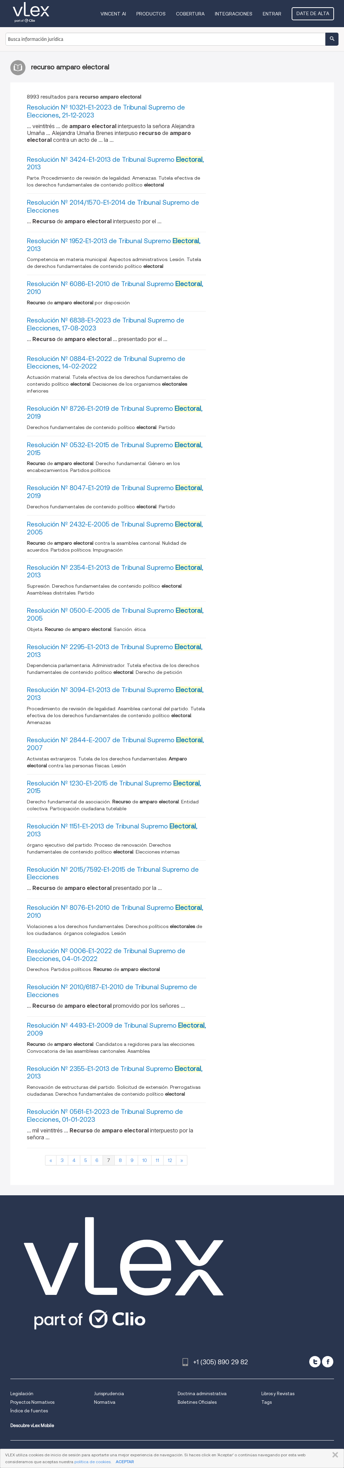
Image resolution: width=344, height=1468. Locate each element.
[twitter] (315, 1361)
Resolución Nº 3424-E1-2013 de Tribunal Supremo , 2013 (115, 163)
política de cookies (92, 1461)
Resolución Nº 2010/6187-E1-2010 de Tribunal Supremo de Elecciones (112, 990)
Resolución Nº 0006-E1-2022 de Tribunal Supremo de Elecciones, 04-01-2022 (106, 954)
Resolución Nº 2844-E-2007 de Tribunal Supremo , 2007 (115, 744)
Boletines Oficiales (197, 1402)
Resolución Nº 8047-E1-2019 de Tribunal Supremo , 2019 (115, 491)
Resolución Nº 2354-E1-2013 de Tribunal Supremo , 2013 (115, 571)
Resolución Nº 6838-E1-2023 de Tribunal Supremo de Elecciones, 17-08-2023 (105, 324)
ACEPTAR (125, 1461)
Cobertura (190, 13)
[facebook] (327, 1361)
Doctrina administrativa (202, 1393)
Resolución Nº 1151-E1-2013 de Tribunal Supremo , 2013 (112, 830)
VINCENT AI (113, 13)
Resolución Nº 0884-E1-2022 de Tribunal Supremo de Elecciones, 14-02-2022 (106, 362)
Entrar (272, 13)
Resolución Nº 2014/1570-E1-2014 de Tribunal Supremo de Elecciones (113, 206)
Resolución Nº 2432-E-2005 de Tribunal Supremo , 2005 (115, 528)
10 (144, 1160)
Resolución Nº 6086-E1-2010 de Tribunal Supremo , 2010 (115, 287)
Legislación (21, 1393)
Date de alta (312, 13)
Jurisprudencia (109, 1393)
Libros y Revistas (277, 1393)
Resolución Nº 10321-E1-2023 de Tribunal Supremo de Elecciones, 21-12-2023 (106, 111)
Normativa (104, 1402)
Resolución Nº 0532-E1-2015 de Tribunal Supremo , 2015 (114, 448)
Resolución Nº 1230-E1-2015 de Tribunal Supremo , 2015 (114, 787)
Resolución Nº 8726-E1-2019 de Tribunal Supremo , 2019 (114, 412)
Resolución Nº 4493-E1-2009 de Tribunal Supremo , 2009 (116, 1029)
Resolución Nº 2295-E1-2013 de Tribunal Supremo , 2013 (114, 650)
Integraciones (233, 13)
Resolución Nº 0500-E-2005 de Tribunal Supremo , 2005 (115, 614)
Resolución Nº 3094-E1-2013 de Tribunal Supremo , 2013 (115, 693)
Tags (266, 1402)
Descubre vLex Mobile (32, 1425)
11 (157, 1160)
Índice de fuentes (29, 1410)
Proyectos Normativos (32, 1402)
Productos (151, 13)
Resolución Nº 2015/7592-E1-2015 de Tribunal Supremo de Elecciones (113, 873)
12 (170, 1160)
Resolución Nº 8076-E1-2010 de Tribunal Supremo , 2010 (115, 911)
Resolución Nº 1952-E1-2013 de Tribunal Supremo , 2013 (113, 244)
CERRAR (333, 1455)
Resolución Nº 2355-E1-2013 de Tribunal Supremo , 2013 (114, 1072)
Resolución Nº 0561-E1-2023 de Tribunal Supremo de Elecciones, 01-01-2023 (105, 1115)
